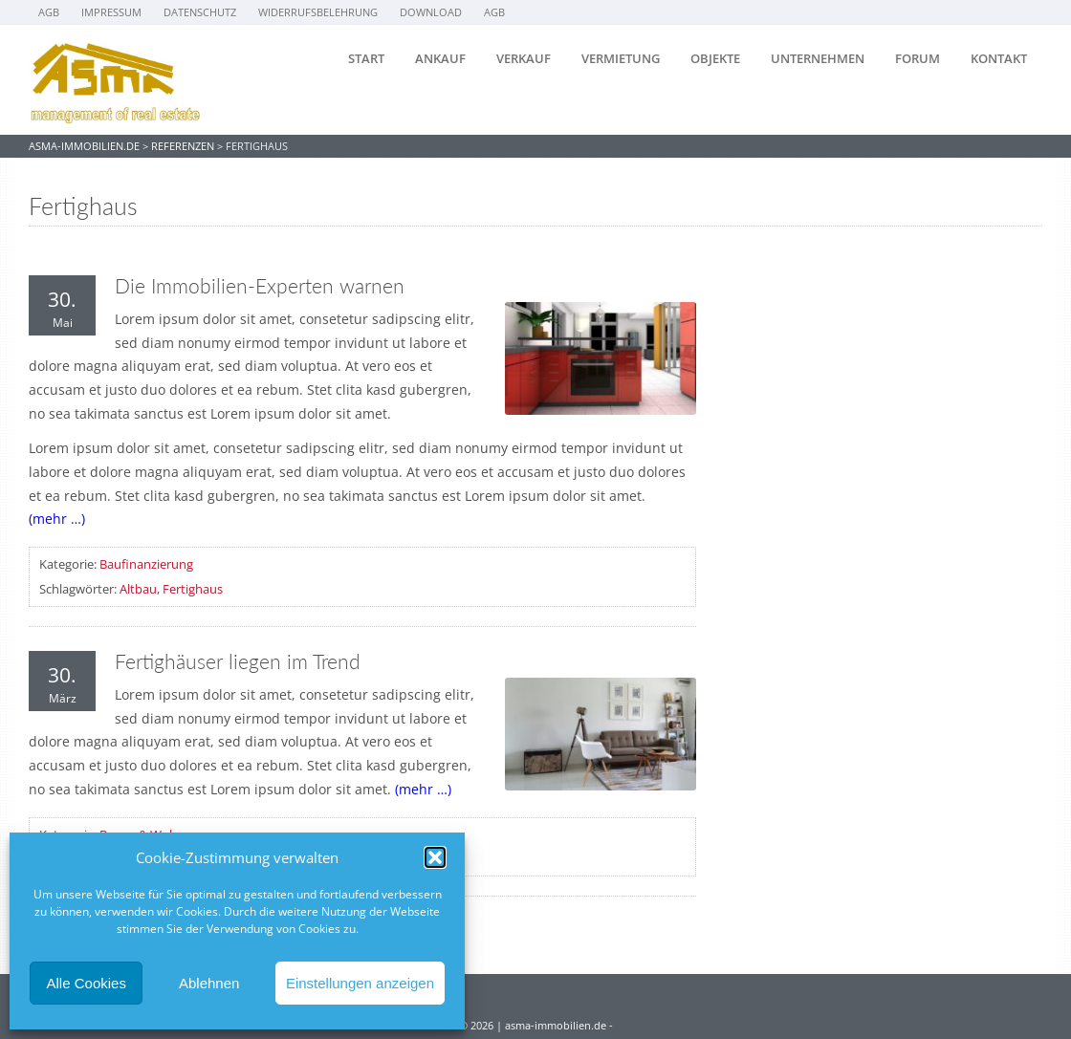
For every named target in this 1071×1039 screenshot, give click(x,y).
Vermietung (620, 58)
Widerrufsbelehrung (318, 12)
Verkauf (523, 58)
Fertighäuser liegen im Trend (238, 661)
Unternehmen (817, 58)
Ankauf (440, 58)
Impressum (111, 12)
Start (366, 58)
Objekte (715, 58)
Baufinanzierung (146, 564)
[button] (435, 857)
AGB (48, 12)
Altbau (138, 588)
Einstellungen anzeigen (360, 983)
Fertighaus (193, 588)
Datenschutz (200, 12)
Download (431, 12)
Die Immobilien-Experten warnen (259, 285)
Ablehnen (209, 983)
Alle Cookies (86, 983)
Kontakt (999, 58)
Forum (917, 58)
